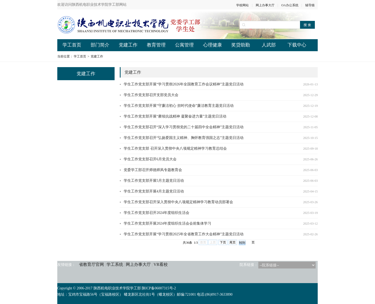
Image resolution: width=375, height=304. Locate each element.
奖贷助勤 (240, 45)
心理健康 (212, 45)
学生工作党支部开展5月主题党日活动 (154, 181)
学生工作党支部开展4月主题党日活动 (154, 191)
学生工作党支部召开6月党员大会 (150, 159)
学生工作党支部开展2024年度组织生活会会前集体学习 (167, 223)
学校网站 (242, 5)
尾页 (232, 242)
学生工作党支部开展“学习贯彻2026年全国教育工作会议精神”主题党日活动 (183, 84)
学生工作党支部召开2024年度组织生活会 (156, 213)
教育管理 (156, 45)
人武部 (269, 45)
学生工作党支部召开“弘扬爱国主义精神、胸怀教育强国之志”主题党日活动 (183, 138)
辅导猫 (310, 5)
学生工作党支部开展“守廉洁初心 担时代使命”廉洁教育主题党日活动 (179, 106)
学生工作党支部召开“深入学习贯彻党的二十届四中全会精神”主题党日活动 (183, 127)
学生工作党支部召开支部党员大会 (151, 95)
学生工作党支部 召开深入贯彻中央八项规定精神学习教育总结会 (175, 148)
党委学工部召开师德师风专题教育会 (153, 170)
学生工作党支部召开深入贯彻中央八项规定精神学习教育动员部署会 (178, 202)
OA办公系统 (289, 5)
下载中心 (297, 45)
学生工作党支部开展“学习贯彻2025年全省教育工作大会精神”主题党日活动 (183, 234)
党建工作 (128, 45)
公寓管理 (184, 45)
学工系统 (115, 264)
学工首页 (72, 45)
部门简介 (100, 45)
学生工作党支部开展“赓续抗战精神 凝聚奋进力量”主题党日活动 (175, 116)
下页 (223, 242)
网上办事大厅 (265, 5)
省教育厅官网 (91, 264)
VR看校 (161, 264)
